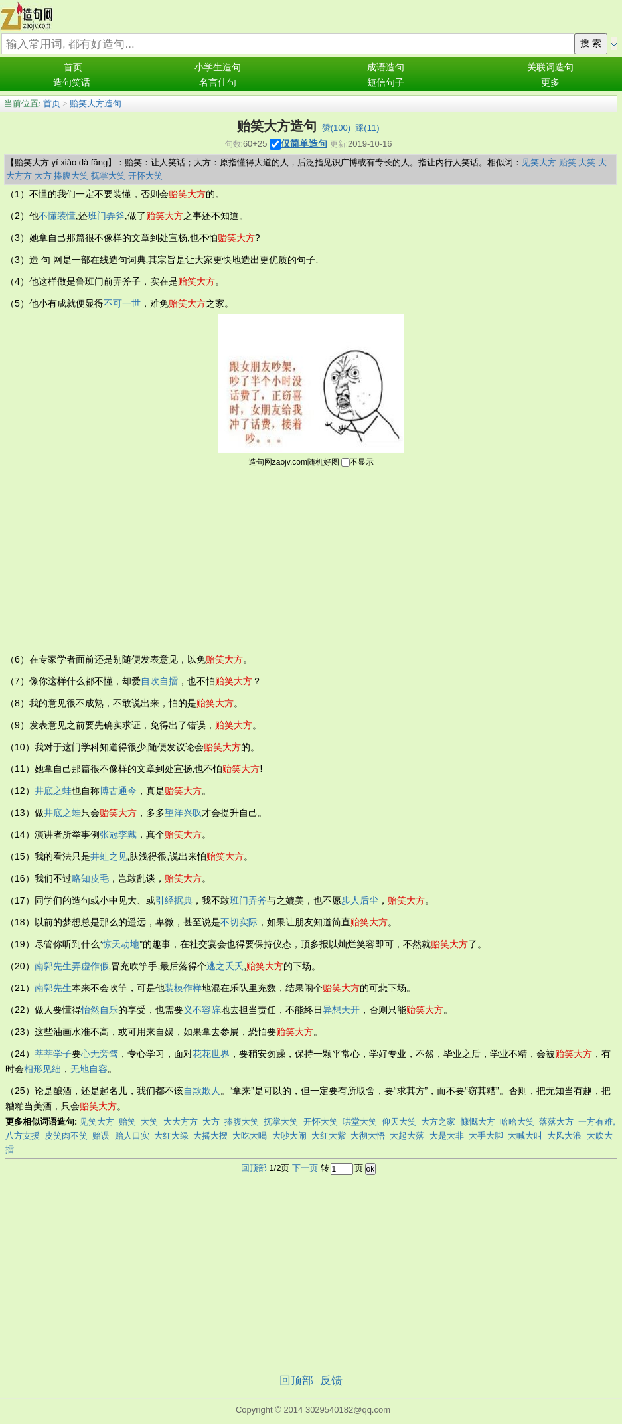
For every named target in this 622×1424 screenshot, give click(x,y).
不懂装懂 (57, 215)
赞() (336, 128)
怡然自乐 (99, 1009)
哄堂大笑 (360, 1122)
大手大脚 (486, 1136)
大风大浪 (564, 1136)
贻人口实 (132, 1136)
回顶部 (254, 1168)
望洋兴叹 (183, 812)
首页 (73, 67)
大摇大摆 (210, 1136)
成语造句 (385, 67)
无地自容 (89, 1069)
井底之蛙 (53, 790)
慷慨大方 (478, 1122)
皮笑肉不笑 (66, 1136)
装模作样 (183, 988)
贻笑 (567, 162)
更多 (550, 83)
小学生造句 (217, 67)
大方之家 (438, 1122)
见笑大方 (539, 162)
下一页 (305, 1168)
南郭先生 (53, 966)
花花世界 (211, 1053)
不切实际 (239, 922)
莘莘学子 (53, 1053)
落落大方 (556, 1122)
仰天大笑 (399, 1122)
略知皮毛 (90, 878)
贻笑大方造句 (95, 103)
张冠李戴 (118, 834)
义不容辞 (201, 1009)
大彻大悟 (367, 1136)
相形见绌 (42, 1069)
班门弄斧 (106, 215)
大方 (43, 176)
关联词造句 (550, 67)
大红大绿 (171, 1136)
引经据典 (174, 900)
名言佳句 (217, 83)
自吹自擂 (159, 681)
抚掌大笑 (108, 176)
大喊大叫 (525, 1136)
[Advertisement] (311, 559)
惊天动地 (120, 944)
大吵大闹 (289, 1136)
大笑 (586, 162)
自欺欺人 (201, 1090)
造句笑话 (71, 83)
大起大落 (407, 1136)
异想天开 (341, 1009)
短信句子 (385, 83)
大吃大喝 (249, 1136)
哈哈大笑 (517, 1122)
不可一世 (122, 303)
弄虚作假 (90, 966)
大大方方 (180, 1122)
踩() (367, 128)
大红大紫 (328, 1136)
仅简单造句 (304, 143)
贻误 (101, 1136)
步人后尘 (359, 900)
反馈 (331, 1380)
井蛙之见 (108, 856)
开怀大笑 (145, 176)
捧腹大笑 (71, 176)
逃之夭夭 (225, 966)
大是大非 (446, 1136)
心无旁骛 (99, 1053)
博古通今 (118, 790)
